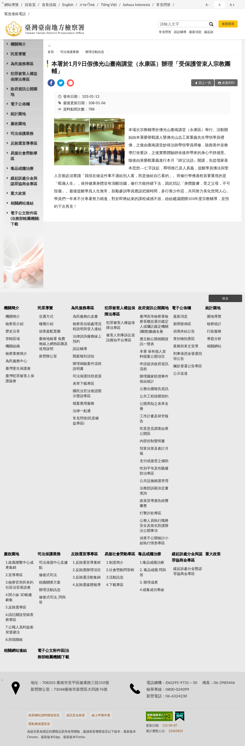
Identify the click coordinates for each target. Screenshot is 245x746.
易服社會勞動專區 (24, 156)
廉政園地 (18, 123)
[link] (51, 83)
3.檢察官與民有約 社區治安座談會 (19, 584)
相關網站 (214, 346)
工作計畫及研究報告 (154, 418)
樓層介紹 (46, 323)
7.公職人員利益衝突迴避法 (19, 629)
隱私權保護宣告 (39, 724)
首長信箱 (49, 4)
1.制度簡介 (114, 562)
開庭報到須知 (83, 356)
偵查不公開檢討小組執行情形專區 (154, 540)
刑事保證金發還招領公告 (187, 356)
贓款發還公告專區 (187, 366)
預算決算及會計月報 (154, 450)
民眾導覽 (18, 54)
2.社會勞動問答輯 (120, 570)
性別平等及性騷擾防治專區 (154, 470)
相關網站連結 (22, 203)
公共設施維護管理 (154, 480)
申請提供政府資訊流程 (154, 366)
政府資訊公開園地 (24, 91)
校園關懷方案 (50, 582)
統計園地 (18, 113)
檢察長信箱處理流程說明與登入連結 (87, 326)
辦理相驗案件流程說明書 (87, 366)
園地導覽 (214, 316)
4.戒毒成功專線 (152, 589)
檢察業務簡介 (16, 353)
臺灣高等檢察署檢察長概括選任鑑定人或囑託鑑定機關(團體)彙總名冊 (154, 323)
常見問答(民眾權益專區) (86, 420)
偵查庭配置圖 (50, 331)
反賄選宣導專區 (24, 143)
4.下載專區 (114, 584)
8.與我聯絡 (14, 639)
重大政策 (18, 193)
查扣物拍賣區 (184, 338)
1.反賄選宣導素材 (87, 562)
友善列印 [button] (228, 83)
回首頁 (30, 4)
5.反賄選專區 (16, 607)
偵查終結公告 (184, 331)
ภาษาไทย (87, 4)
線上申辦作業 (101, 715)
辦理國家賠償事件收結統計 (154, 378)
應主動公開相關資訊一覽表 (154, 341)
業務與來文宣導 (185, 346)
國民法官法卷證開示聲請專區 (87, 393)
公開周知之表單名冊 (154, 406)
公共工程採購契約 (154, 396)
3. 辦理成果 (149, 582)
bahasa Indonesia (136, 4)
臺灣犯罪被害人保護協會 (20, 378)
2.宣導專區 (14, 575)
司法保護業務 (22, 133)
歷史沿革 (13, 331)
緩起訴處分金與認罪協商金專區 (24, 181)
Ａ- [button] (207, 4)
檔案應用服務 (83, 403)
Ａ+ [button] (232, 4)
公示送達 (180, 373)
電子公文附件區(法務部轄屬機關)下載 (25, 218)
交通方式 (46, 316)
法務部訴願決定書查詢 (154, 490)
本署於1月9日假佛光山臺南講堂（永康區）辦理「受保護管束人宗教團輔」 (140, 67)
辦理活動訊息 (94, 52)
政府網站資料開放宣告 (44, 715)
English (67, 4)
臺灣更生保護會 (18, 368)
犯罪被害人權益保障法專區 (24, 76)
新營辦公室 (48, 356)
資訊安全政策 (75, 715)
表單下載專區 (83, 383)
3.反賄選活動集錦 (87, 577)
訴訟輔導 (180, 32)
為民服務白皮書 (85, 316)
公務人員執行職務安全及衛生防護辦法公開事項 (154, 525)
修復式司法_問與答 (52, 599)
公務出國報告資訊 (154, 388)
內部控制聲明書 (152, 441)
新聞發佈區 (182, 323)
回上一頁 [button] (205, 83)
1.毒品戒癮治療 (152, 562)
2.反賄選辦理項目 (87, 570)
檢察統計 (214, 323)
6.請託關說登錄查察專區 (19, 617)
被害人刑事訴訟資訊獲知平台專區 (120, 337)
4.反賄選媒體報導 (87, 584)
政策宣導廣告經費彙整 (154, 503)
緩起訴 (208, 32)
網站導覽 (11, 4)
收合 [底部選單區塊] (225, 298)
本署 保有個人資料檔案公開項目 (153, 353)
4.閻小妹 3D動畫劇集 (19, 597)
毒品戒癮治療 (22, 168)
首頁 (51, 52)
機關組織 (13, 346)
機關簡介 (18, 44)
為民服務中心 (16, 361)
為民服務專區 (22, 63)
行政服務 (214, 331)
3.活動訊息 (114, 577)
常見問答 (163, 4)
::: (2, 2)
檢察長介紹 (14, 323)
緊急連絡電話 (15, 13)
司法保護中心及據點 (53, 564)
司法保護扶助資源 (87, 376)
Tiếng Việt (109, 4)
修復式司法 (48, 575)
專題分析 (214, 338)
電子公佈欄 (20, 104)
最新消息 (195, 32)
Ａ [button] (219, 4)
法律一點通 (82, 410)
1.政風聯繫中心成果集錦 (19, 564)
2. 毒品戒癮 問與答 (153, 572)
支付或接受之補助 (154, 461)
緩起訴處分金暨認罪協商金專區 (187, 571)
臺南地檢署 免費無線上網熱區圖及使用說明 (53, 343)
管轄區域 (13, 338)
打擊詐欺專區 (150, 513)
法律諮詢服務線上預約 (87, 338)
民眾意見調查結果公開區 (154, 431)
